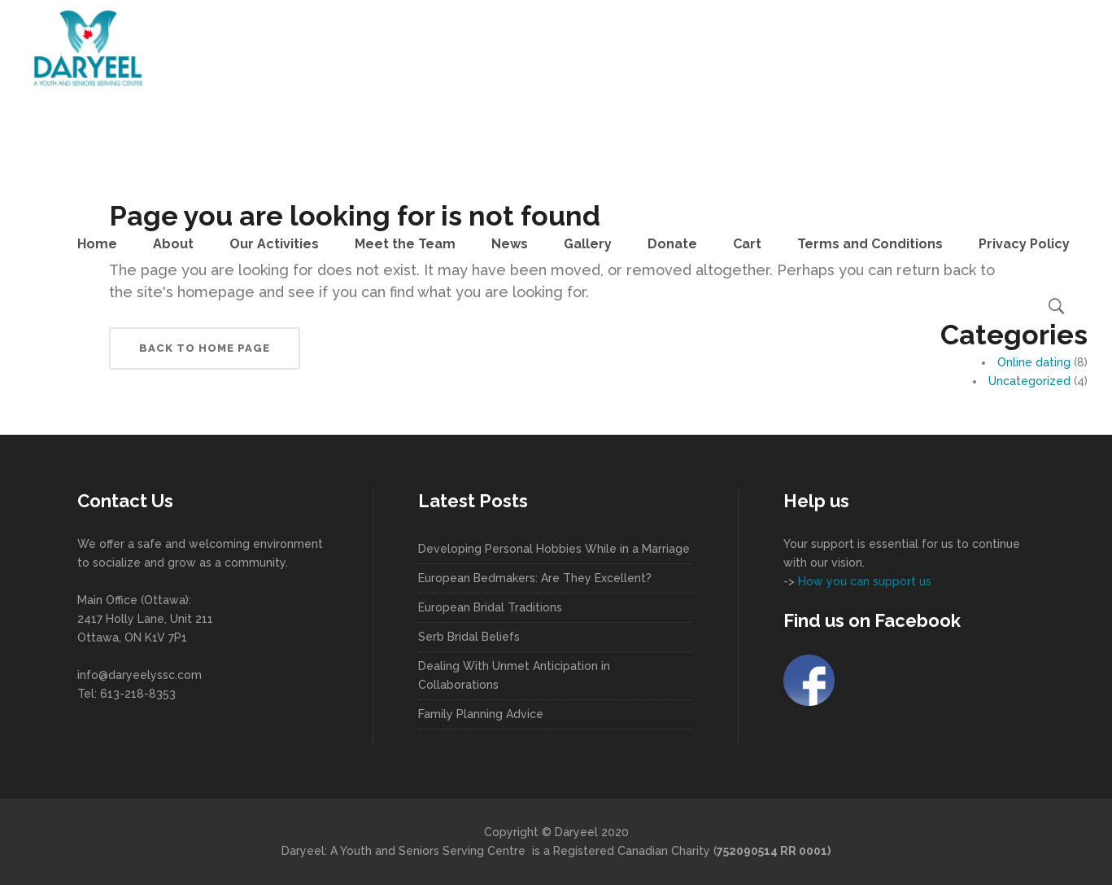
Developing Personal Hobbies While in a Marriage (554, 548)
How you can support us (863, 581)
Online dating (1034, 362)
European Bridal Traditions (490, 607)
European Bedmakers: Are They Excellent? (535, 578)
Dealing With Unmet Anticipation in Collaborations (514, 675)
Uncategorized (1029, 381)
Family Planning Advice (480, 714)
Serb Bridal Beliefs (469, 636)
